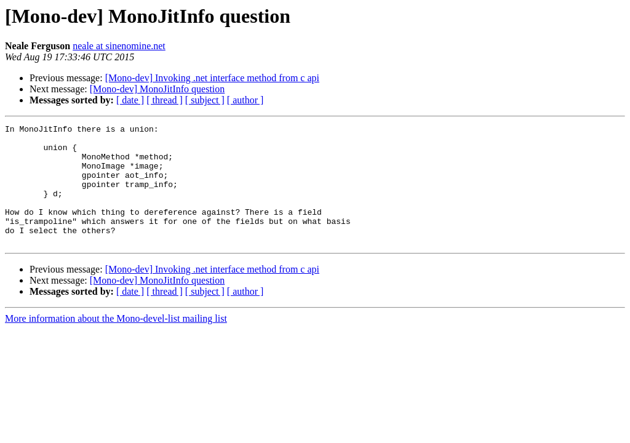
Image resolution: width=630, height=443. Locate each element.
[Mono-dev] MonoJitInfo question (157, 89)
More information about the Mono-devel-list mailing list (116, 342)
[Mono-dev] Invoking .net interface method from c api (212, 78)
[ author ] (245, 100)
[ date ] (130, 100)
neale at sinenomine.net (119, 46)
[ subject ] (205, 100)
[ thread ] (164, 100)
